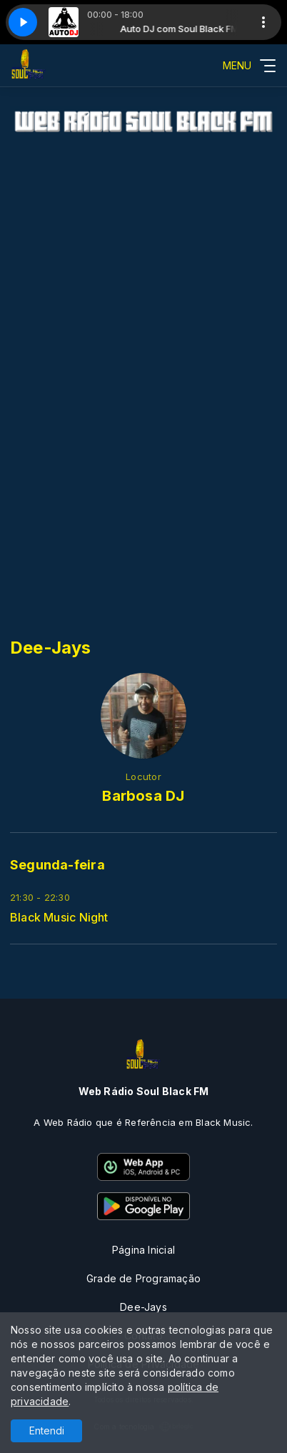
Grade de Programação (143, 1278)
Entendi (46, 1430)
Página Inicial (143, 1250)
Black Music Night (59, 917)
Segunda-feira (57, 864)
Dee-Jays (143, 1307)
